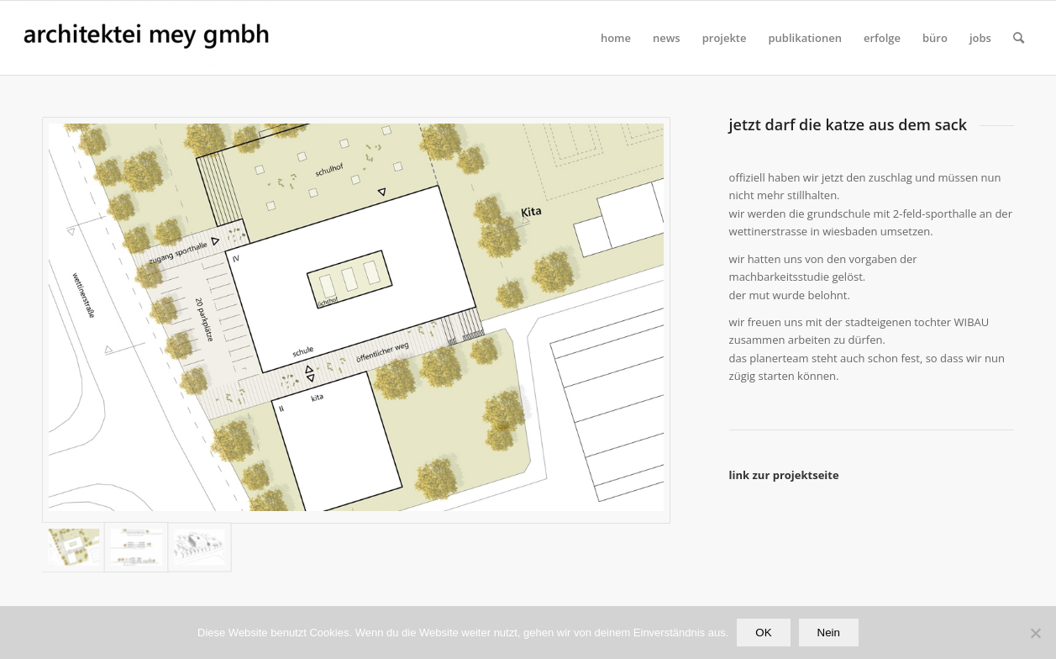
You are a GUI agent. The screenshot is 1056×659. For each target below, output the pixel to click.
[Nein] (1035, 633)
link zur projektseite (784, 474)
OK (763, 632)
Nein (828, 632)
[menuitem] (616, 38)
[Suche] (1018, 38)
